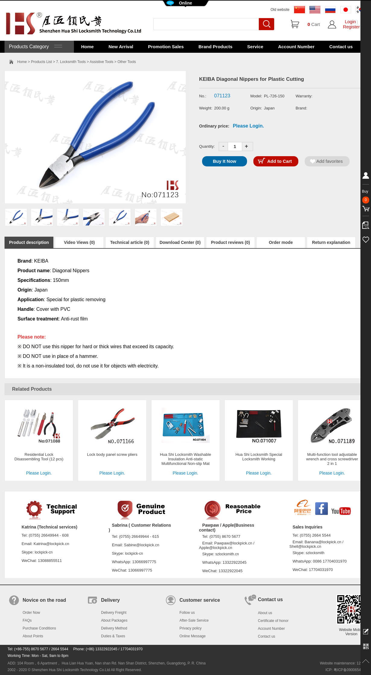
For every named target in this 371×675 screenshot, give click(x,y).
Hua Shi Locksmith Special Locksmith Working (259, 456)
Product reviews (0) (230, 242)
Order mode (281, 242)
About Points (33, 636)
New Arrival (121, 46)
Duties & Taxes (113, 636)
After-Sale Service (194, 620)
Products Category (35, 46)
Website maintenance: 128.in (343, 663)
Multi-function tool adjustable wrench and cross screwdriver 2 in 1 (332, 459)
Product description (29, 242)
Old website (280, 10)
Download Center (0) (180, 242)
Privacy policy (190, 628)
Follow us (187, 612)
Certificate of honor (273, 621)
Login (350, 21)
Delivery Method (114, 628)
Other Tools (126, 62)
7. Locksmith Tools (71, 62)
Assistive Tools (101, 62)
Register (351, 26)
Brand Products (215, 46)
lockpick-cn (43, 552)
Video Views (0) (79, 242)
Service (255, 46)
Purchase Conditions (39, 628)
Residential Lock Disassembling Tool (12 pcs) (38, 456)
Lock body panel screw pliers (112, 454)
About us (265, 613)
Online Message (192, 636)
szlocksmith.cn (227, 554)
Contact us (341, 46)
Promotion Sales (166, 46)
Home (87, 46)
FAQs (27, 620)
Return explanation (331, 242)
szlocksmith (315, 553)
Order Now (31, 612)
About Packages (114, 620)
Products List (41, 62)
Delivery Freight (113, 612)
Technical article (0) (129, 242)
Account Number (296, 46)
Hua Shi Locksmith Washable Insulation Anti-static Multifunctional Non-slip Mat (185, 459)
